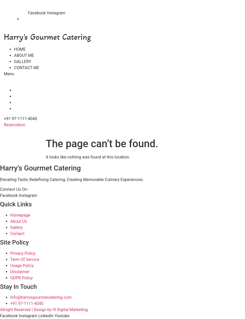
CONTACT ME (26, 67)
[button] (39, 74)
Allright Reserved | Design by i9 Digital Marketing (44, 309)
